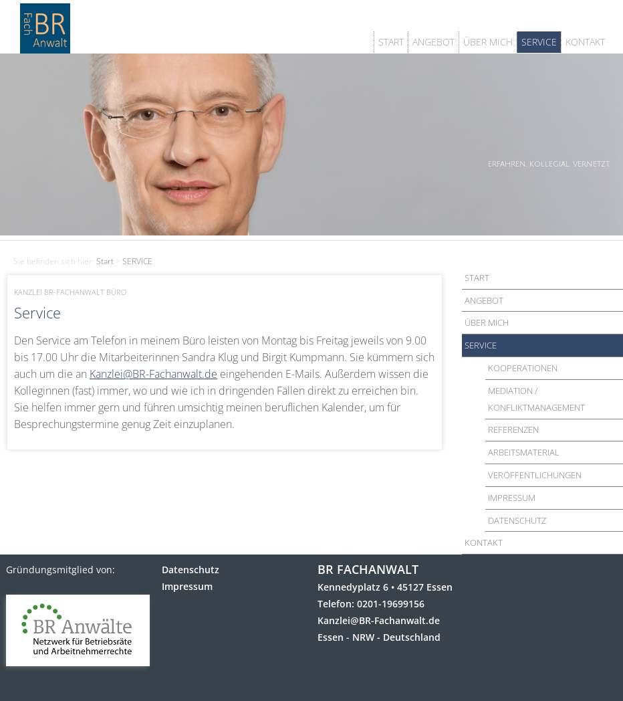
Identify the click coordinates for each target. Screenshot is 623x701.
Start (105, 261)
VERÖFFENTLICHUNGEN (535, 475)
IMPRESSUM (511, 498)
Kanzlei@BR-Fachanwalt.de (153, 374)
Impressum (187, 586)
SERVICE (539, 41)
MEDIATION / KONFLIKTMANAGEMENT (536, 399)
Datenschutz (190, 569)
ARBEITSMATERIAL (523, 452)
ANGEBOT (433, 41)
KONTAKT (585, 41)
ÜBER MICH (488, 41)
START (391, 41)
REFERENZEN (513, 429)
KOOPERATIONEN (522, 368)
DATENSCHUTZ (517, 520)
